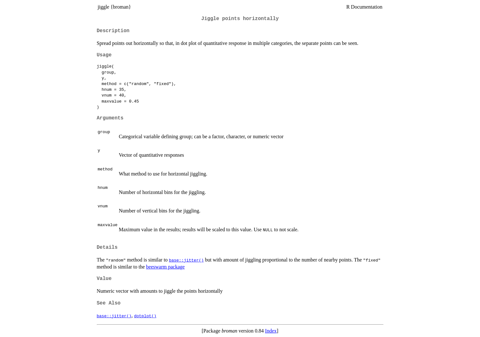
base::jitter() (186, 260)
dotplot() (145, 316)
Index (270, 330)
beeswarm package (165, 266)
